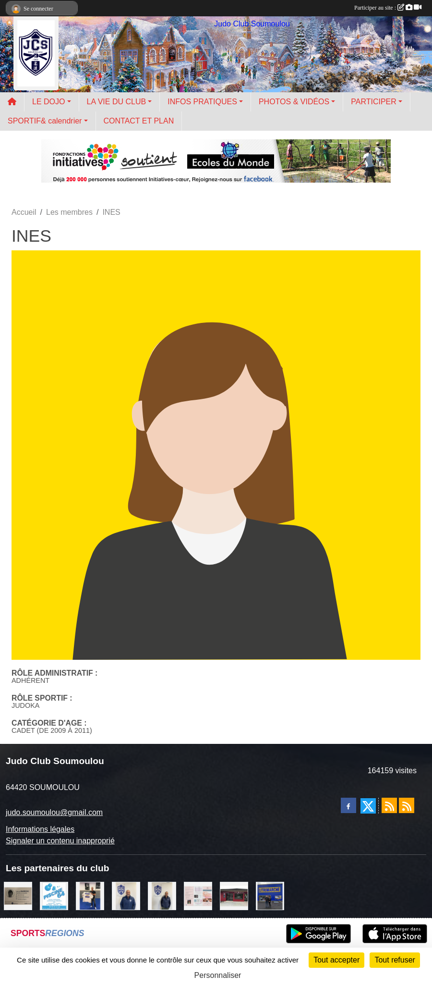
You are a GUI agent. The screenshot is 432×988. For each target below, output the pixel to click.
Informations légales (40, 829)
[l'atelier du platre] (90, 895)
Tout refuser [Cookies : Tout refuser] (394, 960)
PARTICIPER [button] (373, 102)
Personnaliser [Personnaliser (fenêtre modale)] (217, 975)
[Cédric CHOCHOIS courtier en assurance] (162, 895)
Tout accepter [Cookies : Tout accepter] (336, 960)
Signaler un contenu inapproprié (60, 841)
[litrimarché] (270, 895)
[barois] (18, 895)
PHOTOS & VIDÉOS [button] (294, 102)
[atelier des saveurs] (234, 895)
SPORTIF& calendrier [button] (45, 121)
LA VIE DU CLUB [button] (116, 102)
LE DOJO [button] (48, 102)
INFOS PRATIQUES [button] (202, 102)
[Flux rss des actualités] (389, 805)
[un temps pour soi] (198, 895)
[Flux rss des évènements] (406, 805)
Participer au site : (387, 7)
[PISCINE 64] (54, 895)
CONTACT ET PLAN (139, 121)
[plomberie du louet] (126, 895)
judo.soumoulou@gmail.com (54, 812)
